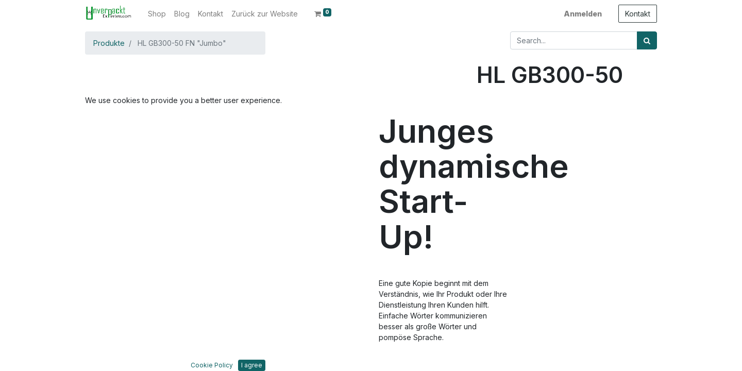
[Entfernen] (486, 145)
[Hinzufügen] (529, 145)
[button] (113, 166)
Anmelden (583, 13)
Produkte (109, 43)
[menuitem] (157, 13)
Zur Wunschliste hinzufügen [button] (535, 206)
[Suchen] (647, 40)
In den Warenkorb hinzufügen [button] (552, 175)
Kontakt (637, 13)
